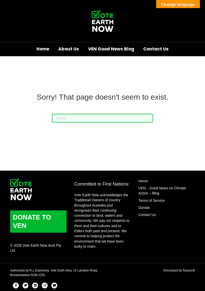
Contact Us (156, 49)
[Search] (102, 118)
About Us (68, 49)
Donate (144, 208)
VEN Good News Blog (111, 49)
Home (42, 49)
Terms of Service (151, 200)
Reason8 (189, 270)
